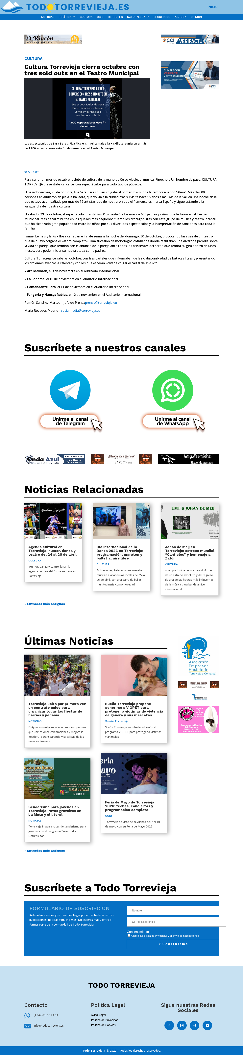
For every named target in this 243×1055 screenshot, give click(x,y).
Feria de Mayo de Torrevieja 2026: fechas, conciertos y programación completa (129, 806)
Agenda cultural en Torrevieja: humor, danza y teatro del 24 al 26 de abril (52, 550)
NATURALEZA (136, 16)
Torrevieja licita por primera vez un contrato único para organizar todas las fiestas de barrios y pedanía (57, 709)
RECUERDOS (162, 16)
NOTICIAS (47, 16)
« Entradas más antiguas (44, 604)
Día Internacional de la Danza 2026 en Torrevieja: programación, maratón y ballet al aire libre (120, 552)
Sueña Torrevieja (116, 721)
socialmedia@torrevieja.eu (81, 310)
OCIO (100, 16)
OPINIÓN (196, 16)
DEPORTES (115, 16)
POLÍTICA (65, 16)
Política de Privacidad (154, 935)
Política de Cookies (103, 1025)
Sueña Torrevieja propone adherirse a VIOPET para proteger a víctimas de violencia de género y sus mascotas (134, 709)
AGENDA (180, 16)
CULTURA (86, 16)
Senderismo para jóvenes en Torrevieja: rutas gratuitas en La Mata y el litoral (54, 811)
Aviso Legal (98, 1015)
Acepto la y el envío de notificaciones (163, 935)
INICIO (213, 7)
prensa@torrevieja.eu (101, 302)
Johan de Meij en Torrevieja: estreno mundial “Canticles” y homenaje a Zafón (189, 552)
